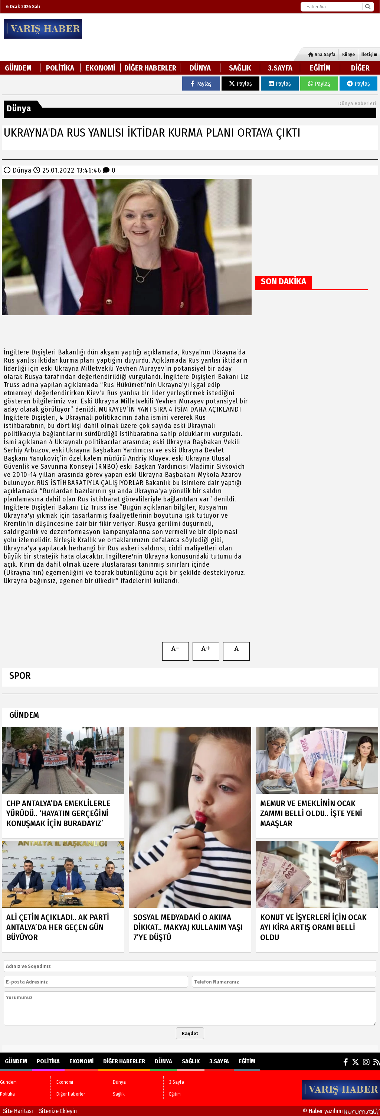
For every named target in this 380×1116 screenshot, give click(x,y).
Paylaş (201, 83)
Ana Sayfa (321, 54)
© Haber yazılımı (341, 1111)
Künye (348, 54)
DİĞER (360, 67)
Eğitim (320, 67)
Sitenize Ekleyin (58, 1111)
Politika (60, 67)
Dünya (200, 67)
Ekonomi (100, 67)
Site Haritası (18, 1111)
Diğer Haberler (150, 67)
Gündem (18, 67)
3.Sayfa (280, 67)
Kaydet (190, 1033)
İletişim (369, 54)
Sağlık (240, 67)
